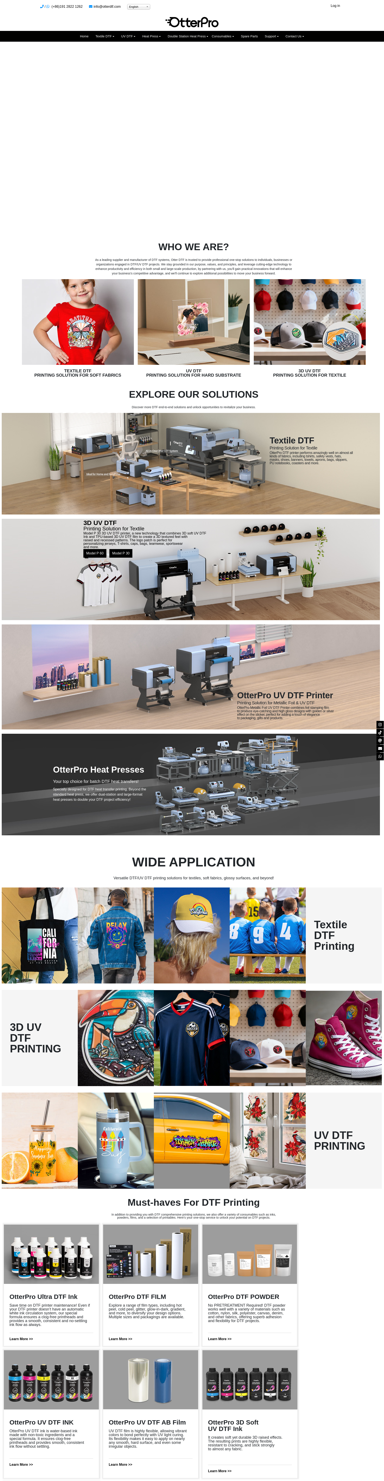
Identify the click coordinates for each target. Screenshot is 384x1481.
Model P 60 (95, 553)
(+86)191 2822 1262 (67, 6)
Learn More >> (21, 1339)
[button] (105, 36)
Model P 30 (121, 553)
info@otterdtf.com (107, 6)
